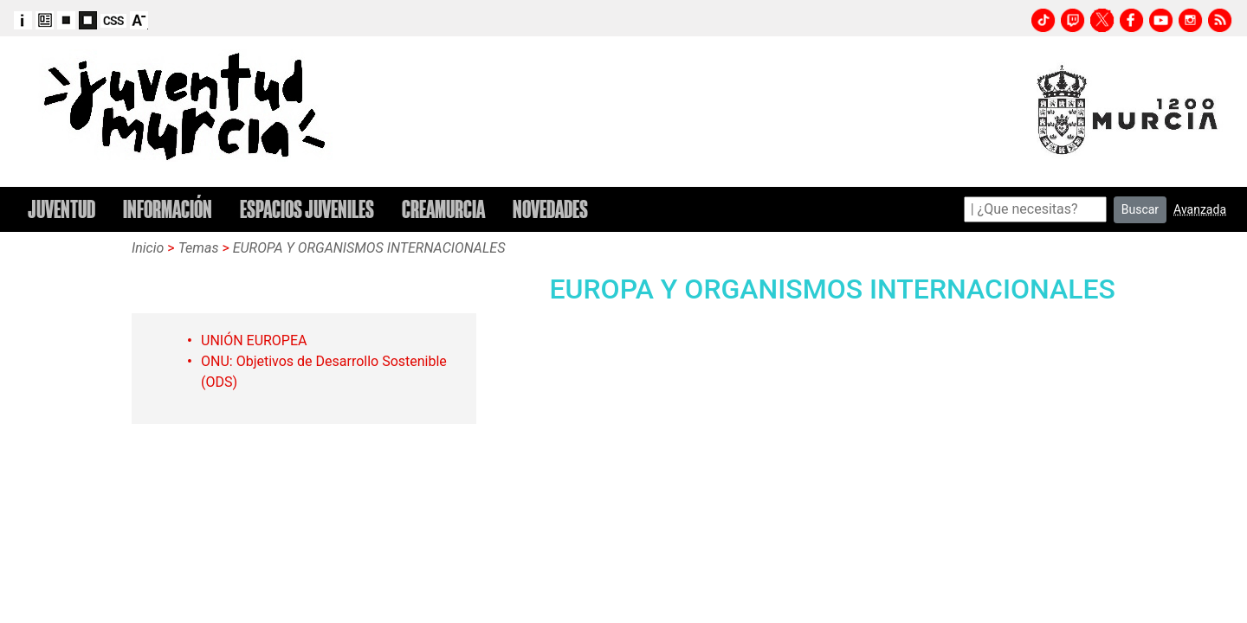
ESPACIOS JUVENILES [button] (307, 209)
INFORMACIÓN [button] (167, 209)
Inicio (148, 248)
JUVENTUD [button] (61, 209)
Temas (198, 248)
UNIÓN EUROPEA (254, 340)
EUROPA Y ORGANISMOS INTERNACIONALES (369, 248)
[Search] (1035, 209)
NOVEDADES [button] (550, 209)
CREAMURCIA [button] (443, 209)
